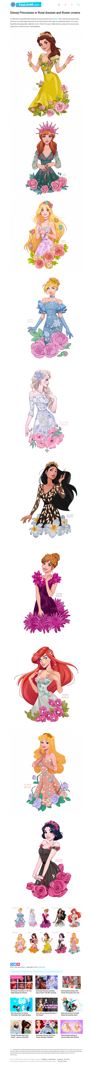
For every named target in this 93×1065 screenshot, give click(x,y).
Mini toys (35, 1051)
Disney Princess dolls (53, 1049)
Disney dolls (37, 1049)
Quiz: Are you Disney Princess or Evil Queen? (46, 1014)
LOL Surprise (21, 1051)
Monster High (74, 1051)
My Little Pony (18, 1053)
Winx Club (71, 1053)
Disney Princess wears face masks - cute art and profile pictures (19, 1036)
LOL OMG (15, 1051)
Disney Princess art (40, 971)
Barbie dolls (19, 1049)
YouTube (67, 1059)
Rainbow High (60, 1053)
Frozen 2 (71, 1049)
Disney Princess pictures (54, 971)
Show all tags (13, 1054)
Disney (32, 1049)
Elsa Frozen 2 (65, 1049)
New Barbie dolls (27, 1053)
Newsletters (52, 1059)
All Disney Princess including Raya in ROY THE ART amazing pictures (46, 992)
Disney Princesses (27, 971)
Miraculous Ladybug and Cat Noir (62, 1051)
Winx (68, 1053)
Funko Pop (76, 1049)
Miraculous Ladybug (49, 1051)
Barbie (14, 1049)
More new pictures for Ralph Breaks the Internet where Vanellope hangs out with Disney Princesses (70, 1014)
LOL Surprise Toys (29, 1051)
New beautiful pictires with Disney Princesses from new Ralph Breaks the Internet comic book (71, 992)
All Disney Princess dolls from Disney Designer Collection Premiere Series (45, 1036)
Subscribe (65, 5)
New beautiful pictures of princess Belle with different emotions (70, 1036)
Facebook (72, 5)
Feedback (44, 1059)
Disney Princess (15, 971)
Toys (65, 1053)
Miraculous (41, 1051)
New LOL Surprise (40, 1053)
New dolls (33, 1053)
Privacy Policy (62, 1061)
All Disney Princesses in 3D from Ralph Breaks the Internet (21, 992)
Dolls (60, 1049)
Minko (55, 19)
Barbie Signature (26, 1049)
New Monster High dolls (51, 1053)
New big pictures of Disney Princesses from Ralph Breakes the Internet (21, 1014)
